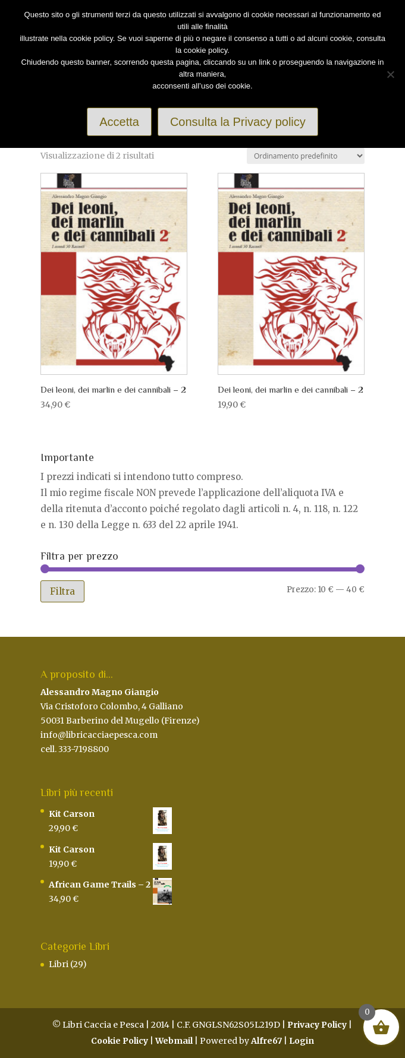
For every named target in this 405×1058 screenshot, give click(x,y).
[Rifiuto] (390, 74)
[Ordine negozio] (306, 156)
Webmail (174, 1040)
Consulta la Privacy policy (238, 121)
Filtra (62, 591)
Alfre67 (266, 1040)
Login (301, 1040)
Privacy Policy (317, 1024)
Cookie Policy (119, 1040)
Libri (58, 964)
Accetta (119, 121)
